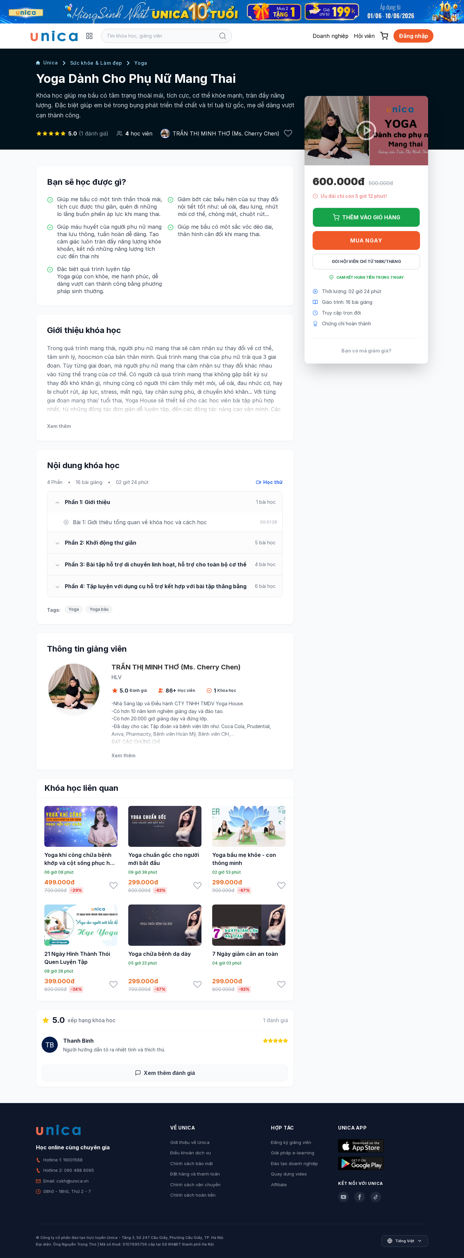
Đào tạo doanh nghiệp (294, 1163)
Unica (47, 62)
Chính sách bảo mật (191, 1163)
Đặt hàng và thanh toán (195, 1174)
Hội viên (364, 36)
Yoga (140, 63)
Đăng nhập (413, 36)
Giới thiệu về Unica (190, 1142)
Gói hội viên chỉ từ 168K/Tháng (366, 261)
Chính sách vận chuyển (195, 1184)
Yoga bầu (99, 609)
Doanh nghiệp (331, 36)
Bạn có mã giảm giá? (366, 350)
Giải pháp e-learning (292, 1152)
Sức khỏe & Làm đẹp (96, 63)
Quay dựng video (289, 1174)
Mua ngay (366, 240)
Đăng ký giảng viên (291, 1142)
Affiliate (279, 1184)
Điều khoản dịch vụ (190, 1152)
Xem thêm (59, 426)
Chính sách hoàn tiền (193, 1195)
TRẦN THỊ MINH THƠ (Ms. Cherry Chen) (226, 133)
